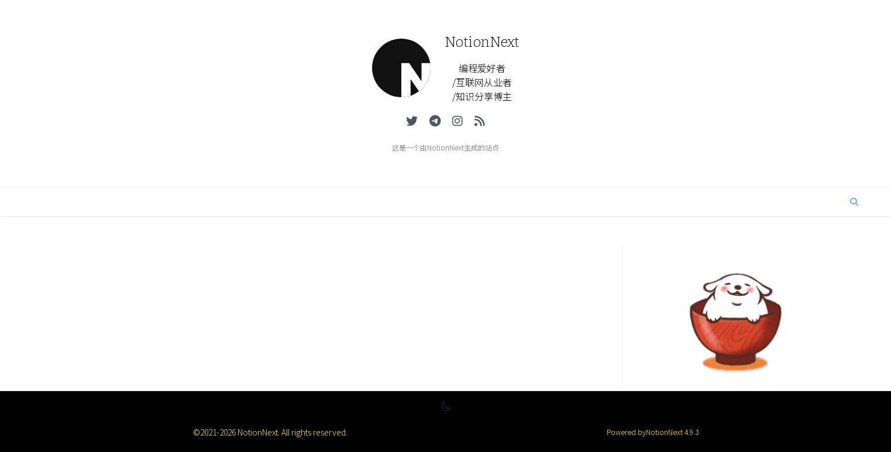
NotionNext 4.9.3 (672, 432)
